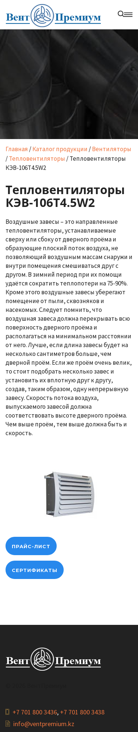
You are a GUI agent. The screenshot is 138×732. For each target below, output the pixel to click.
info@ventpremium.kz (43, 724)
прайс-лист (31, 546)
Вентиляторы (111, 149)
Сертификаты (34, 570)
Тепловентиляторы (37, 158)
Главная (17, 149)
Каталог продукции (60, 149)
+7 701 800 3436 (35, 712)
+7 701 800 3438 (82, 712)
